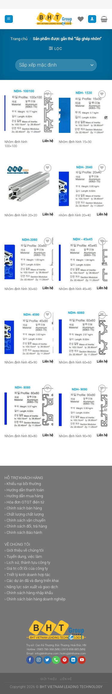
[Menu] (9, 19)
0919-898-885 (70, 649)
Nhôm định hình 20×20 (20, 215)
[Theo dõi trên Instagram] (39, 660)
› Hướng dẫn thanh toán (24, 490)
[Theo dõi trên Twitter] (47, 660)
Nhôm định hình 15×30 (75, 142)
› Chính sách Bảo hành (23, 532)
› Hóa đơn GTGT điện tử (24, 502)
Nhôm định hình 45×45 (75, 289)
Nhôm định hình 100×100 (15, 144)
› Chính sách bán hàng (23, 508)
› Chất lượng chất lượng (24, 514)
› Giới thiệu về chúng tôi (24, 550)
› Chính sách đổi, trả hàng (25, 526)
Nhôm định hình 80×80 (20, 436)
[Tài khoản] (92, 19)
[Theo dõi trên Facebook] (30, 660)
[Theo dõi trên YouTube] (82, 660)
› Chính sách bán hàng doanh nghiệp (34, 599)
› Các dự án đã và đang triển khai (31, 580)
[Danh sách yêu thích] (81, 19)
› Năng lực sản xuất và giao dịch (31, 587)
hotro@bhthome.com (73, 653)
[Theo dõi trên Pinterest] (64, 660)
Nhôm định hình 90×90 (75, 436)
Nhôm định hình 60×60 (75, 362)
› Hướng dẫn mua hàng (23, 496)
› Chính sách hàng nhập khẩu (28, 593)
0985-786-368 (45, 649)
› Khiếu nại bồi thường (22, 483)
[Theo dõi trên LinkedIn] (73, 660)
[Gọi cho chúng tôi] (56, 660)
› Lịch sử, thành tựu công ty (27, 562)
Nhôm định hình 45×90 (20, 362)
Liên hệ (66, 679)
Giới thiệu (48, 679)
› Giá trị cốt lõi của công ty (26, 568)
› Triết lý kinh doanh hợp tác (27, 574)
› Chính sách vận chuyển (24, 520)
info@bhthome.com (47, 653)
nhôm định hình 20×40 (75, 215)
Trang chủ (18, 39)
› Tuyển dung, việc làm (23, 556)
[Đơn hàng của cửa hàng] (55, 65)
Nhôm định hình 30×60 (20, 289)
